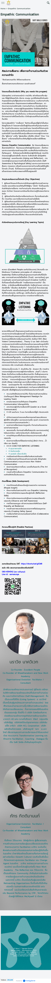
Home (3, 8)
